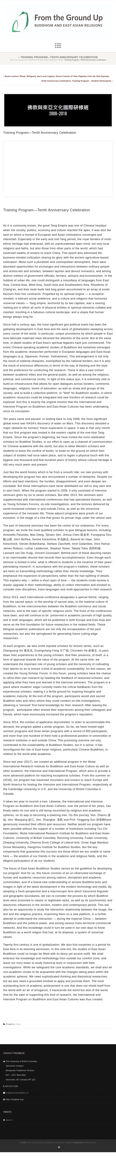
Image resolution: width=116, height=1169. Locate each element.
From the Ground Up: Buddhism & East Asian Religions (33, 60)
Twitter (59, 1147)
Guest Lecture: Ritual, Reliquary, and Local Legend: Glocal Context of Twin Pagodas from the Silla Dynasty (57, 76)
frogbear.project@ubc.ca (17, 1093)
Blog (61, 60)
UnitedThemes (90, 1142)
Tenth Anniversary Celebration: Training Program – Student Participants (76, 81)
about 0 (9, 1120)
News (18, 1024)
